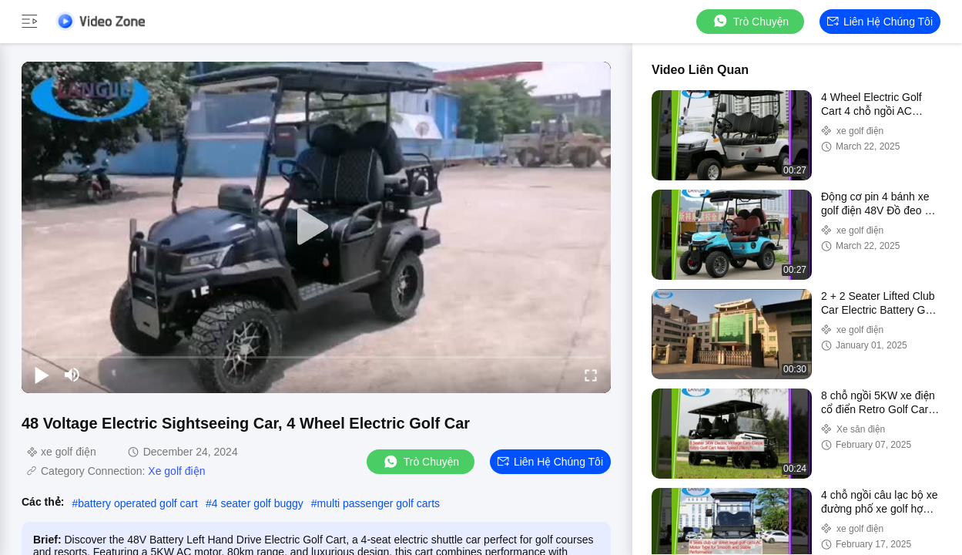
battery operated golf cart (138, 503)
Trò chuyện (750, 21)
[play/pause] (41, 374)
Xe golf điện (176, 471)
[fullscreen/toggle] (590, 374)
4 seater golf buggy (257, 503)
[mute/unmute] (72, 374)
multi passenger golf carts (379, 503)
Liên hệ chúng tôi (880, 21)
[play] (316, 227)
